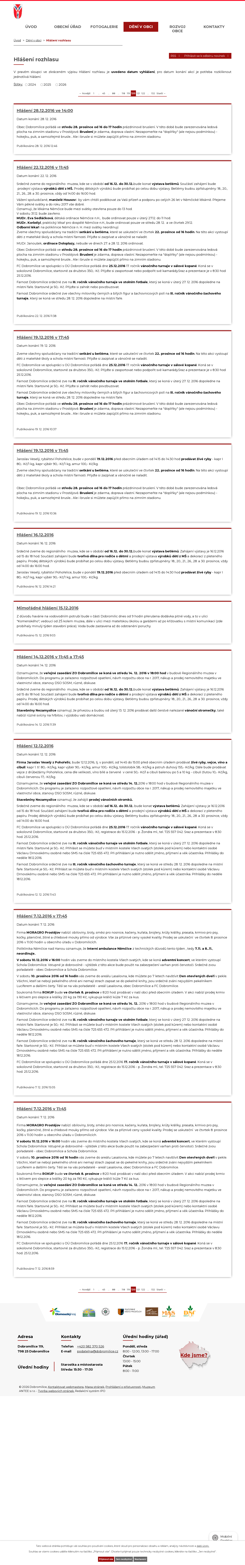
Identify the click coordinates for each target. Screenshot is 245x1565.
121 (138, 93)
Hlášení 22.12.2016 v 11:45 (117, 110)
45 (103, 93)
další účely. (203, 1545)
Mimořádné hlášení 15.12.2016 (195, 473)
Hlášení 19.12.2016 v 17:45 (191, 110)
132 (153, 93)
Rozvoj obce (177, 29)
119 (128, 93)
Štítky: (18, 84)
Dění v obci (141, 27)
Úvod (31, 27)
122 (143, 93)
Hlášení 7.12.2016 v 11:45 (41, 1052)
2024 (32, 85)
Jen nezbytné (124, 1558)
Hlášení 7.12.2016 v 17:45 (190, 625)
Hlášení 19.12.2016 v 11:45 (42, 473)
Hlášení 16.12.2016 (109, 473)
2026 (62, 85)
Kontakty (214, 27)
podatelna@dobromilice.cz (97, 1520)
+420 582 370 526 (90, 1515)
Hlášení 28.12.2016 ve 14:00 (45, 110)
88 (113, 93)
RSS (166, 58)
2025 (47, 85)
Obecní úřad (67, 27)
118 (123, 93)
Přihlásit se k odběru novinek (203, 58)
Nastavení (147, 1558)
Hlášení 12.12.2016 (109, 625)
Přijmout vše (99, 1558)
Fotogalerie (104, 27)
